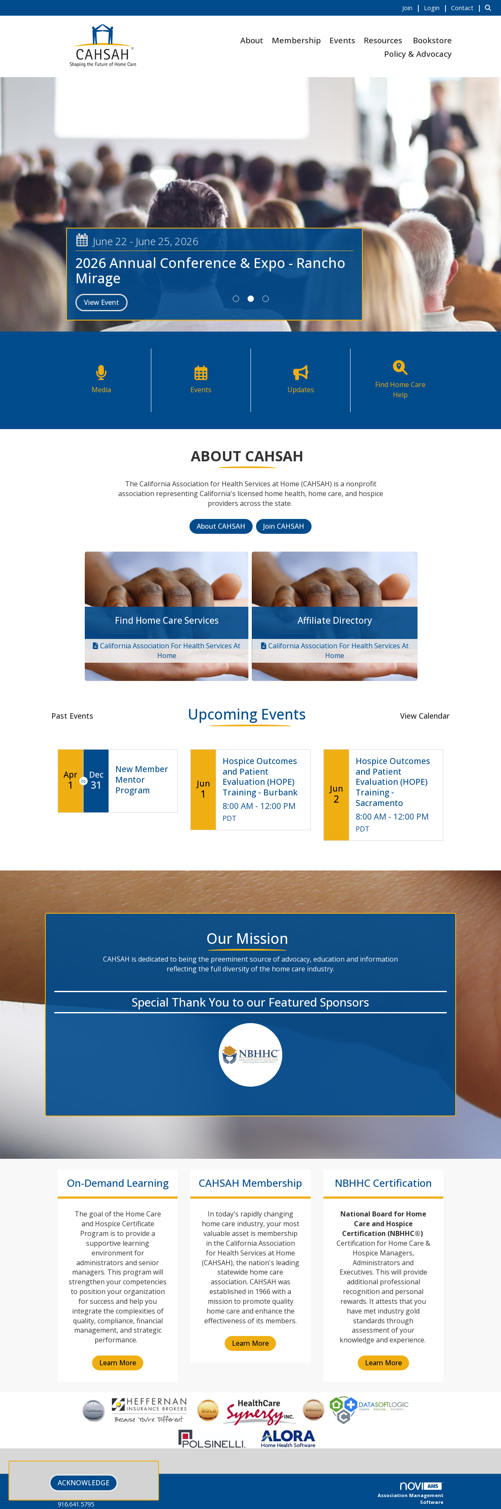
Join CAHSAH (283, 526)
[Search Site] (490, 7)
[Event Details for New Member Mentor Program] (143, 780)
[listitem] (412, 7)
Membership (296, 40)
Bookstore (432, 40)
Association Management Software (410, 1493)
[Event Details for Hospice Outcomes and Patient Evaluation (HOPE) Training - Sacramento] (396, 782)
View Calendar (425, 716)
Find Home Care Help (400, 389)
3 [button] (265, 299)
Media (101, 389)
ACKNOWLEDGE (83, 1482)
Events (342, 40)
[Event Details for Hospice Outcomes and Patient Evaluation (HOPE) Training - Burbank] (263, 777)
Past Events (72, 716)
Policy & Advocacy (418, 53)
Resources (383, 40)
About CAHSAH (221, 526)
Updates (300, 389)
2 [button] (251, 299)
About (251, 40)
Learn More (117, 1362)
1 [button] (236, 299)
